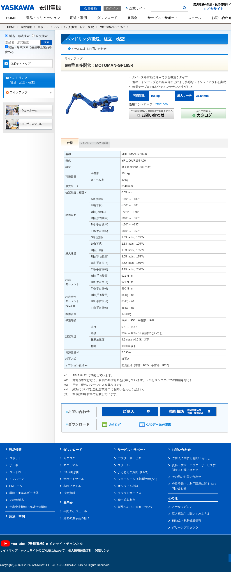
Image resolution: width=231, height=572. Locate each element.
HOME (11, 18)
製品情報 (26, 26)
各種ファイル (72, 486)
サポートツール (73, 479)
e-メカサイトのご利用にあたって (43, 550)
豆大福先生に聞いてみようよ (191, 513)
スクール (194, 18)
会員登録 (90, 8)
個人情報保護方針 (80, 550)
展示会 (132, 18)
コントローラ (18, 472)
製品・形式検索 (19, 36)
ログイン (112, 8)
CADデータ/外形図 (95, 143)
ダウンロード (107, 18)
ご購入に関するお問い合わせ (191, 458)
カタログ (115, 424)
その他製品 (16, 500)
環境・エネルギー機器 (24, 493)
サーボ (13, 465)
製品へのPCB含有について (135, 507)
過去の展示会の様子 (76, 518)
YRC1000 (161, 104)
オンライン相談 (128, 486)
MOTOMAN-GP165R (112, 26)
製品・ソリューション (43, 18)
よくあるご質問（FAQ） (134, 472)
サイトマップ (9, 550)
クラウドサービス (129, 493)
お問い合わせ (181, 450)
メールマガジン (182, 506)
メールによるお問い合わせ (88, 48)
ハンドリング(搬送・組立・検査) (74, 26)
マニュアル (70, 465)
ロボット (43, 26)
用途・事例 (78, 18)
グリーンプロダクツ (185, 527)
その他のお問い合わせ (186, 476)
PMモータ (16, 486)
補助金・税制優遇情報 (186, 520)
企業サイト (137, 8)
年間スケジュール (75, 511)
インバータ (16, 479)
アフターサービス (129, 458)
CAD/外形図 (71, 472)
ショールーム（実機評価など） (138, 479)
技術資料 (69, 493)
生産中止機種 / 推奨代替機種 (28, 507)
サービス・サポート (163, 18)
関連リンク (102, 550)
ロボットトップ (20, 63)
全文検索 (42, 36)
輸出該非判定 (126, 500)
